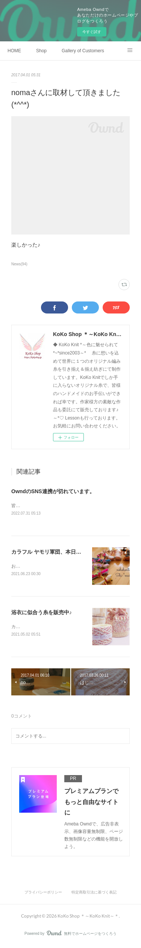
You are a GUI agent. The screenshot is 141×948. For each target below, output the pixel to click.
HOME (14, 50)
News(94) (19, 264)
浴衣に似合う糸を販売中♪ (41, 613)
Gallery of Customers (83, 50)
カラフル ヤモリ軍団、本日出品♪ (50, 552)
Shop (41, 50)
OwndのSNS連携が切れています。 (53, 491)
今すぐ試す (91, 32)
